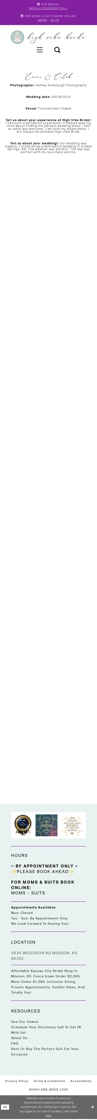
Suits (55, 21)
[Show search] (57, 50)
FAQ (14, 1044)
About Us (19, 1039)
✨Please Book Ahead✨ (42, 873)
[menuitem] (39, 50)
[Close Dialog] (92, 1108)
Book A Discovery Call (48, 8)
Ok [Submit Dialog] (5, 1108)
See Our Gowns (25, 1023)
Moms (42, 21)
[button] (39, 50)
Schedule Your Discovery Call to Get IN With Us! (46, 1031)
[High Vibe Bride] (48, 38)
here (48, 1116)
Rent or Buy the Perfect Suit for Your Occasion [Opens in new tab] (45, 1052)
